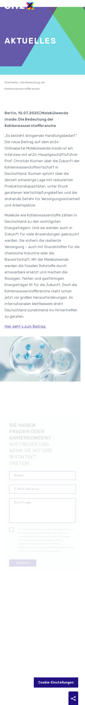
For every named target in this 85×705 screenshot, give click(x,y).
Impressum (34, 655)
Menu (75, 4)
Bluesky (49, 667)
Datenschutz (59, 655)
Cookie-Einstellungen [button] (56, 682)
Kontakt (14, 655)
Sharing (73, 698)
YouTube (39, 667)
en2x (22, 5)
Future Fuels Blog (20, 667)
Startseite (11, 86)
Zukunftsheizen (10, 667)
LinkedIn (29, 667)
